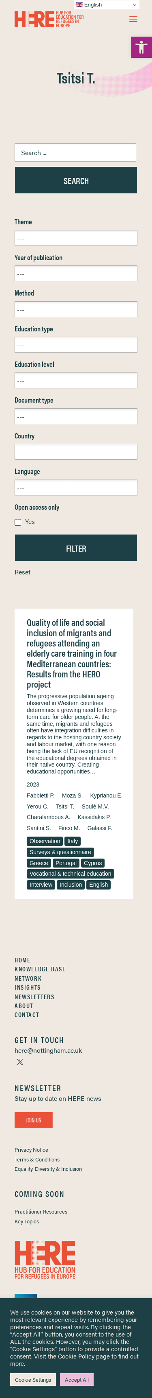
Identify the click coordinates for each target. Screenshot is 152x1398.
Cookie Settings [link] (33, 1379)
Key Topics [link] (27, 1221)
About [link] (24, 1005)
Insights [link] (28, 987)
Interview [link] (41, 884)
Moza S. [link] (72, 795)
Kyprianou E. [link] (106, 795)
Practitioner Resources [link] (41, 1211)
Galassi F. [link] (100, 828)
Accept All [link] (77, 1379)
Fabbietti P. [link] (41, 795)
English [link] (98, 884)
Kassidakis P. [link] (94, 817)
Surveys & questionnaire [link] (60, 852)
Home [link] (22, 959)
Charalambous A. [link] (48, 817)
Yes (30, 521)
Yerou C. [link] (38, 806)
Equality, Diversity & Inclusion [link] (48, 1168)
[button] (133, 19)
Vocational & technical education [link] (70, 873)
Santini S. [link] (39, 828)
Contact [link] (27, 1014)
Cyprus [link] (93, 863)
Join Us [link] (33, 1120)
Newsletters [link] (35, 996)
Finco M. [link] (69, 828)
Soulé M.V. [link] (95, 806)
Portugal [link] (66, 863)
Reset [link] (22, 571)
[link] (141, 47)
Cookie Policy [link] (76, 1356)
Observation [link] (45, 841)
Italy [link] (72, 841)
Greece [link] (39, 863)
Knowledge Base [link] (40, 968)
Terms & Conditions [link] (37, 1159)
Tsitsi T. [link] (65, 806)
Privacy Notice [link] (31, 1149)
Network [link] (28, 978)
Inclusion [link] (71, 884)
